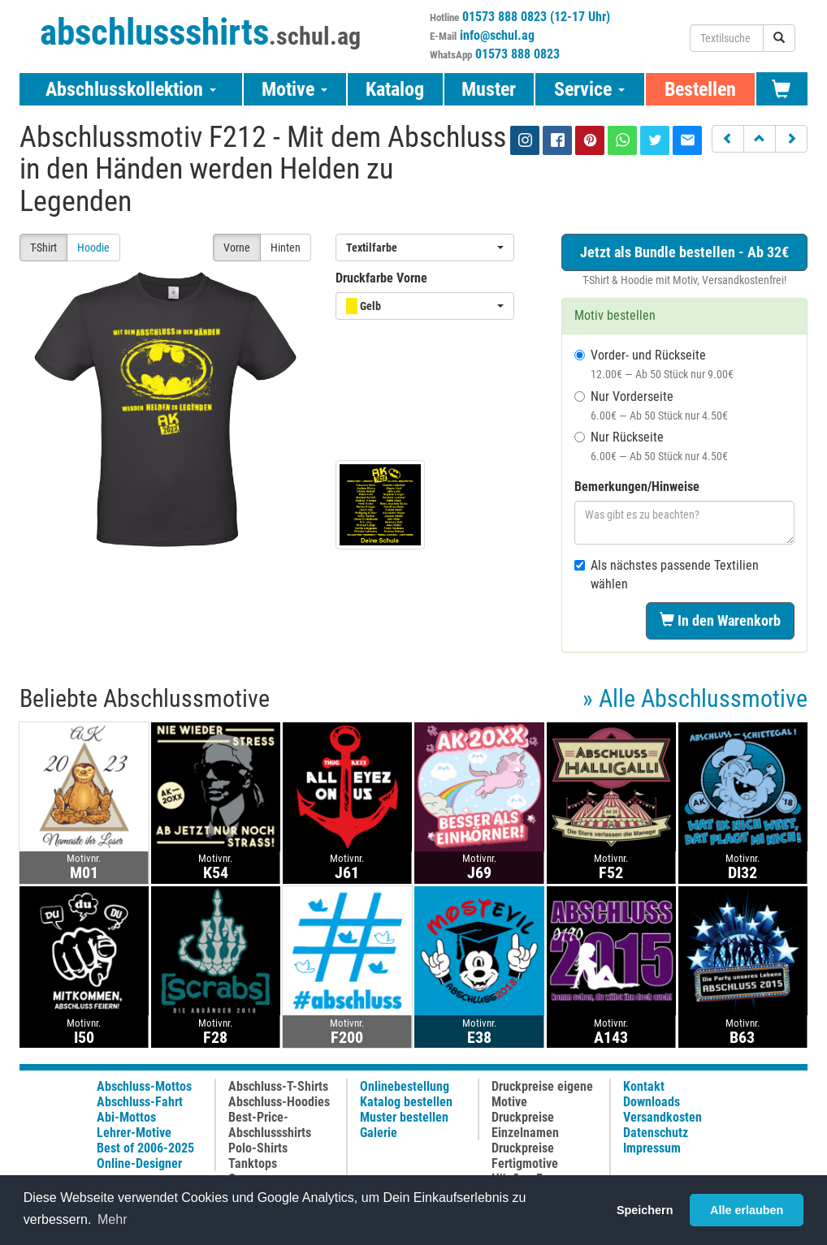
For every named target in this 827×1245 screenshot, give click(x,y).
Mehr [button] (112, 1219)
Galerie (378, 1132)
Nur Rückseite (651, 446)
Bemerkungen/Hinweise (636, 486)
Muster (488, 89)
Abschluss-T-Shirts (278, 1086)
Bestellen (700, 89)
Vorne (236, 247)
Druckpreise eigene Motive (542, 1094)
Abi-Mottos (126, 1117)
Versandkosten (662, 1117)
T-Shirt (43, 247)
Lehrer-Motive (134, 1132)
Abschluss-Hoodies (279, 1101)
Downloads (651, 1101)
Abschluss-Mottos (144, 1086)
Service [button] (589, 89)
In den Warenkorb (720, 620)
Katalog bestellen (406, 1101)
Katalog (395, 89)
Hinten (286, 247)
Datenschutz (655, 1132)
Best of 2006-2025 (145, 1148)
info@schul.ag (497, 35)
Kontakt (644, 1086)
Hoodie (93, 247)
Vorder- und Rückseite (654, 364)
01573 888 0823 (517, 54)
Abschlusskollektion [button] (130, 89)
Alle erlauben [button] (746, 1210)
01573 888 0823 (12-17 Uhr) (536, 16)
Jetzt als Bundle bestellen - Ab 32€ (684, 252)
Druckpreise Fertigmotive (524, 1155)
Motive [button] (294, 89)
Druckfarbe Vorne (381, 278)
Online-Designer (139, 1163)
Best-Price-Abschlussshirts (269, 1124)
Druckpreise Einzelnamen (525, 1124)
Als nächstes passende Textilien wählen (666, 575)
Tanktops (252, 1163)
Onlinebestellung (404, 1086)
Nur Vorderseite (651, 405)
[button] (728, 139)
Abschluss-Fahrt (140, 1101)
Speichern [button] (645, 1210)
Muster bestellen (404, 1117)
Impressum (652, 1148)
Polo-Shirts (258, 1148)
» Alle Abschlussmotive (695, 698)
